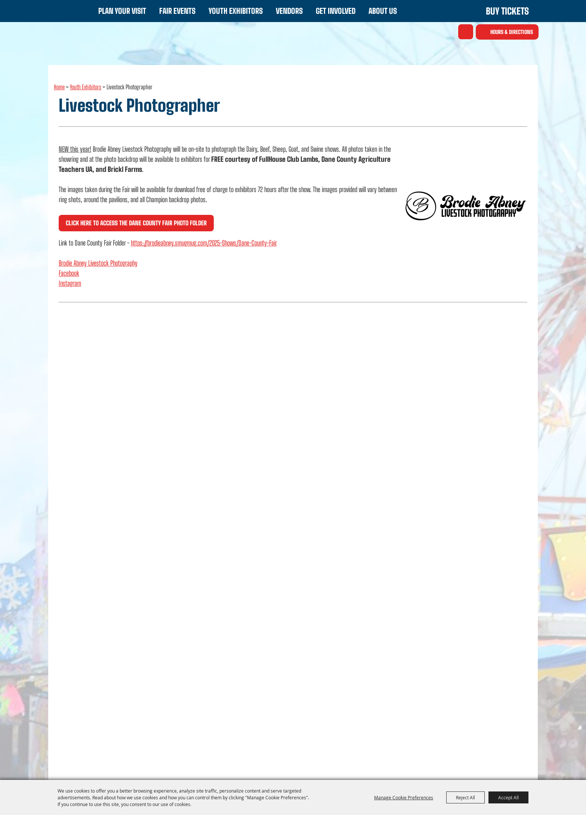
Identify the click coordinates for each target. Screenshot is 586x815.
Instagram (70, 283)
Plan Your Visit (122, 10)
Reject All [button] (465, 797)
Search (465, 31)
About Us (382, 10)
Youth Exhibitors (236, 10)
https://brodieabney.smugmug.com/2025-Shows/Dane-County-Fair (204, 243)
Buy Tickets (507, 11)
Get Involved (335, 10)
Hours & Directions (511, 32)
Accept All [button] (508, 797)
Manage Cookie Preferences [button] (403, 797)
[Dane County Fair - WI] (69, 31)
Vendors (289, 10)
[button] (465, 206)
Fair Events (177, 10)
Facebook (69, 273)
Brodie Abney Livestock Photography (98, 263)
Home (59, 86)
